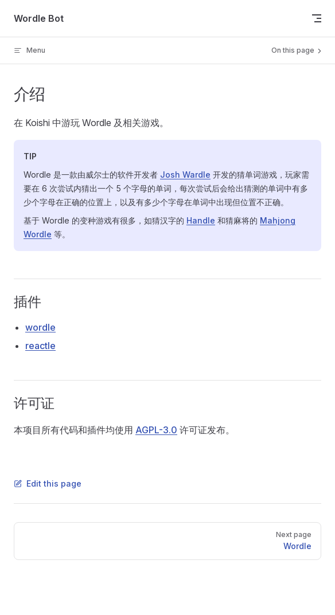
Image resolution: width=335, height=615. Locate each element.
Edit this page (47, 483)
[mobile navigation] (316, 18)
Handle (200, 220)
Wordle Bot (39, 18)
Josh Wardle (185, 174)
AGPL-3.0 (156, 430)
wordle (40, 327)
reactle (40, 345)
